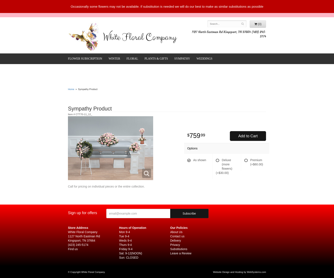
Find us (73, 249)
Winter (114, 58)
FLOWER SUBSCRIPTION (85, 58)
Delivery (175, 240)
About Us (176, 232)
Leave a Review (180, 253)
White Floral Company (139, 38)
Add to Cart (248, 136)
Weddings (204, 58)
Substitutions (178, 249)
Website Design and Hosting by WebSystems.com (239, 272)
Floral (132, 58)
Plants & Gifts (156, 58)
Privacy (175, 244)
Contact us (177, 236)
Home (71, 89)
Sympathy (182, 58)
